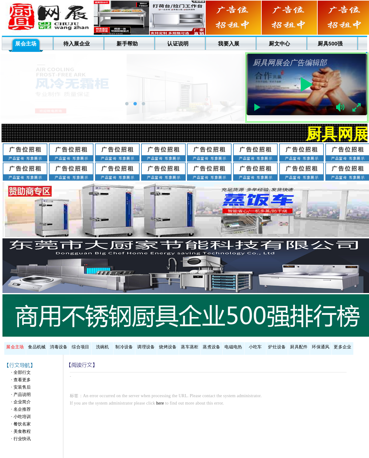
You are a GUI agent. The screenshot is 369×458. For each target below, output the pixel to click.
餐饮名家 (22, 424)
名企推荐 (22, 409)
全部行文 (22, 372)
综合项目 (80, 347)
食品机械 (37, 347)
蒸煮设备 (211, 347)
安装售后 (22, 387)
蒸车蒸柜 (189, 347)
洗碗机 (102, 347)
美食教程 (22, 431)
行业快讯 (22, 438)
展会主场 (15, 347)
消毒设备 (58, 347)
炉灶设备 (277, 347)
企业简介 (22, 402)
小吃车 (255, 347)
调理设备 (146, 347)
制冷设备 (124, 347)
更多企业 (342, 347)
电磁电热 (233, 347)
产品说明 (22, 394)
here (160, 403)
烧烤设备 (168, 347)
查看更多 (22, 380)
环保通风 (320, 347)
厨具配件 (299, 347)
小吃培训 (22, 416)
